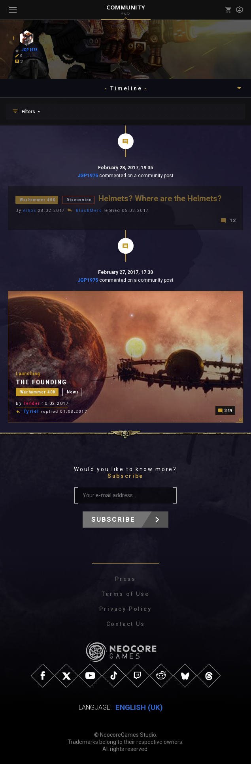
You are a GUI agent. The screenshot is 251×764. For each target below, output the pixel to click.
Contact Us (125, 624)
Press (125, 579)
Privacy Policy (125, 609)
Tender (31, 403)
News (73, 390)
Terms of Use (125, 594)
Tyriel (31, 411)
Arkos (30, 210)
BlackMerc (89, 210)
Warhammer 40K (37, 199)
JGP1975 (87, 175)
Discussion (78, 199)
